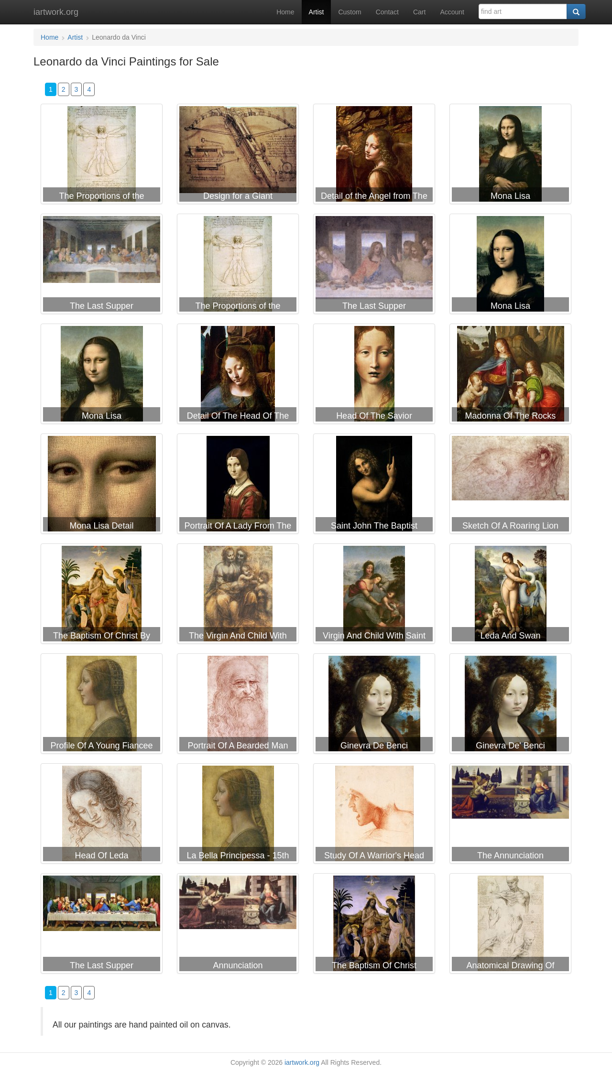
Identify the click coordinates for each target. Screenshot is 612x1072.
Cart (419, 12)
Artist (316, 12)
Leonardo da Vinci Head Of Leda (101, 815)
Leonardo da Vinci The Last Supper (101, 265)
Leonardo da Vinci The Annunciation (510, 815)
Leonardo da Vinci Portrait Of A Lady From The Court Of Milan (237, 485)
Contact (387, 12)
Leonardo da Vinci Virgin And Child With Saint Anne (374, 595)
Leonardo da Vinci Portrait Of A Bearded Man (237, 705)
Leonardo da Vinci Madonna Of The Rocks (510, 375)
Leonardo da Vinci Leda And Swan (510, 595)
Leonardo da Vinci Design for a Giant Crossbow (237, 156)
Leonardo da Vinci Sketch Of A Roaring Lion (510, 485)
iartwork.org (55, 12)
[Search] (576, 11)
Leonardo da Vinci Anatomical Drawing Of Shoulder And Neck (510, 925)
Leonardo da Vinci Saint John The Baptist (374, 485)
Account (452, 12)
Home (285, 12)
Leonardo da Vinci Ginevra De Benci (374, 705)
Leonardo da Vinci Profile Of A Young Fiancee (101, 705)
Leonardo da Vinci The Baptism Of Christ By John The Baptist (101, 595)
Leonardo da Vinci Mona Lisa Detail (101, 485)
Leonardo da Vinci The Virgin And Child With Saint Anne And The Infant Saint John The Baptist (237, 595)
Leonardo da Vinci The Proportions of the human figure (101, 156)
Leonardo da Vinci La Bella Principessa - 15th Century (237, 815)
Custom (349, 12)
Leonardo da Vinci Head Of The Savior (374, 375)
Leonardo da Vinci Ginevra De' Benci (510, 705)
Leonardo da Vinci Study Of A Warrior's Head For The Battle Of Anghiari (374, 815)
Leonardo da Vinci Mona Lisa (510, 156)
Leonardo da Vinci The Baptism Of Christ (374, 925)
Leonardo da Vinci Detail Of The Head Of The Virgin (237, 375)
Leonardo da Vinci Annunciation (237, 925)
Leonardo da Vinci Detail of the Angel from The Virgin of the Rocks (374, 156)
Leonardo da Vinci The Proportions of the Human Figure (237, 265)
